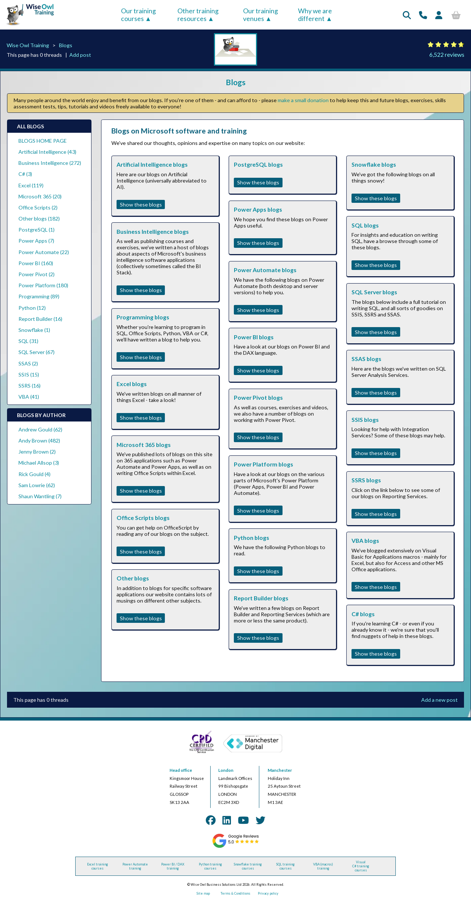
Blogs (65, 45)
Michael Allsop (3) (38, 462)
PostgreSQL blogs (258, 164)
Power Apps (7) (36, 240)
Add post (80, 55)
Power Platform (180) (43, 285)
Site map (203, 893)
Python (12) (32, 308)
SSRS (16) (29, 385)
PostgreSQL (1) (36, 229)
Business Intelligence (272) (49, 163)
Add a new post (439, 700)
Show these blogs (141, 204)
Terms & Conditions (235, 893)
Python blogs (251, 537)
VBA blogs (365, 540)
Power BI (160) (35, 263)
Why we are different (315, 14)
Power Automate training (135, 866)
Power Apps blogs (258, 209)
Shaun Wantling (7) (40, 496)
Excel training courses (97, 866)
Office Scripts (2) (38, 207)
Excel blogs (132, 383)
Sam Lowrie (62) (36, 485)
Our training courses (138, 14)
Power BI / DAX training (172, 866)
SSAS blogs (366, 358)
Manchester (280, 770)
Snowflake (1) (34, 330)
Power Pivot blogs (258, 397)
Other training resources (198, 14)
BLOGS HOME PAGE (42, 141)
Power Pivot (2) (36, 274)
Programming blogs (143, 316)
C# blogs (363, 613)
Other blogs (133, 578)
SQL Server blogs (374, 291)
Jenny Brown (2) (37, 451)
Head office (181, 770)
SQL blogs (365, 225)
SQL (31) (28, 341)
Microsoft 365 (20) (40, 196)
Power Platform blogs (263, 464)
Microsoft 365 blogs (144, 444)
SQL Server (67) (36, 352)
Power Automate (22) (43, 252)
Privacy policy (268, 893)
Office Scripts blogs (143, 517)
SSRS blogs (366, 479)
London (225, 770)
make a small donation (303, 100)
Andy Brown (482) (39, 440)
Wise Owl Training (28, 45)
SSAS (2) (28, 363)
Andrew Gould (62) (40, 429)
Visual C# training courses (360, 866)
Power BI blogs (254, 336)
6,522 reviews (446, 54)
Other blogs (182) (39, 218)
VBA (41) (28, 396)
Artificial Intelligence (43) (47, 152)
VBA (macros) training (323, 866)
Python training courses (210, 866)
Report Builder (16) (40, 319)
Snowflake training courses (248, 866)
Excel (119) (31, 185)
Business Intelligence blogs (153, 231)
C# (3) (25, 174)
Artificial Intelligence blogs (152, 164)
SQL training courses (285, 866)
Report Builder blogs (261, 597)
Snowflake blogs (373, 164)
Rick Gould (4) (34, 474)
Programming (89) (38, 296)
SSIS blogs (365, 419)
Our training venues (260, 14)
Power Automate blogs (265, 269)
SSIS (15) (28, 374)
